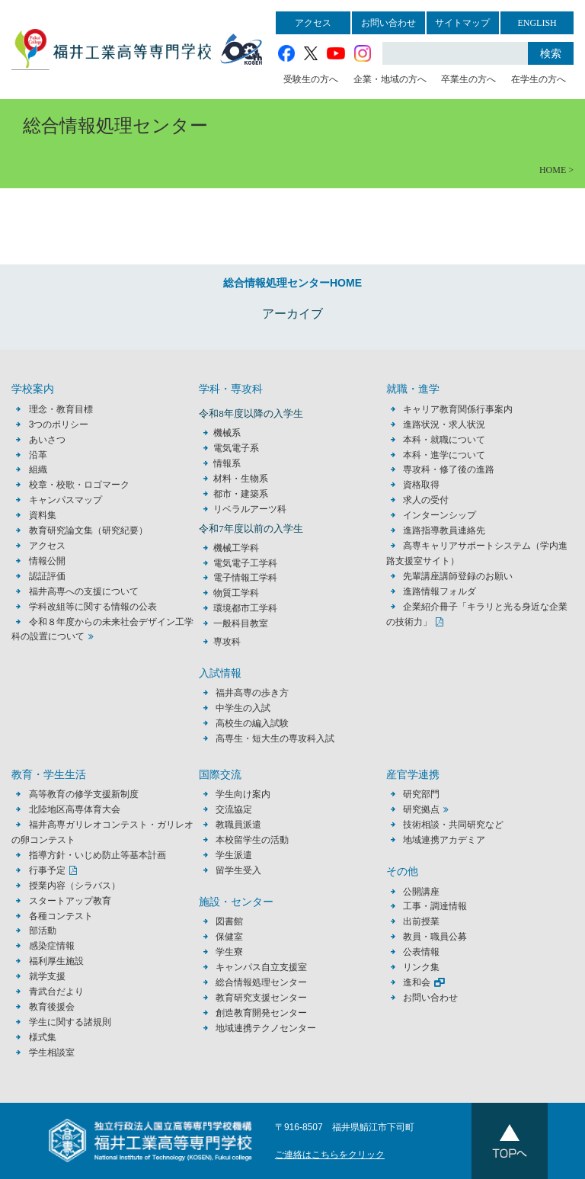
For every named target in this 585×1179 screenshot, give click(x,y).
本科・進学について (444, 455)
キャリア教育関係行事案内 (458, 409)
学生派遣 (234, 855)
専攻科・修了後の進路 (448, 469)
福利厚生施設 (56, 961)
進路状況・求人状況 (444, 424)
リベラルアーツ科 (249, 509)
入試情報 (220, 673)
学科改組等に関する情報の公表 (93, 606)
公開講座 (426, 891)
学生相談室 (52, 1052)
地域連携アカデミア (444, 840)
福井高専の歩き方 (252, 692)
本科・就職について (444, 439)
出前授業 (421, 921)
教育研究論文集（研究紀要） (88, 530)
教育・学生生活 (48, 774)
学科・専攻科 (231, 389)
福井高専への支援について (84, 591)
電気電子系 (236, 448)
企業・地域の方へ (390, 79)
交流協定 (234, 809)
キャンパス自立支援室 (261, 967)
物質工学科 (236, 593)
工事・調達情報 (435, 906)
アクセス (313, 23)
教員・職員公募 (435, 936)
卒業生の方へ (468, 79)
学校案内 (32, 389)
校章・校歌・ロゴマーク (79, 484)
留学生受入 (238, 870)
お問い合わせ (388, 23)
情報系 (227, 463)
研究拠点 (421, 809)
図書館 (229, 921)
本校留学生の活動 (252, 840)
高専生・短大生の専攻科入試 (275, 738)
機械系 (227, 433)
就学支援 (47, 976)
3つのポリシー (59, 424)
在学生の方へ (538, 79)
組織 (38, 469)
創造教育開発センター (261, 1013)
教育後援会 (52, 1006)
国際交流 (220, 774)
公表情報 (421, 952)
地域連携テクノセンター (266, 1028)
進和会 (416, 982)
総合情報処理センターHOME (292, 283)
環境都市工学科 (245, 608)
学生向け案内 (243, 794)
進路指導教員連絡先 (444, 530)
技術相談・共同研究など (453, 824)
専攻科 (227, 641)
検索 (550, 53)
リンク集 (421, 967)
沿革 (38, 455)
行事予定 (47, 870)
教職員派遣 (238, 824)
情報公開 (47, 561)
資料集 (42, 515)
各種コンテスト (61, 916)
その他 (402, 871)
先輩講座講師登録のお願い (458, 576)
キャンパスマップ (65, 500)
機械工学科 (236, 548)
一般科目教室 (240, 623)
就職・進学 (413, 389)
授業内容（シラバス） (74, 885)
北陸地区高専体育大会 (74, 809)
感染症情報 (52, 945)
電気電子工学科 (245, 563)
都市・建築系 (240, 494)
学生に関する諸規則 (70, 1022)
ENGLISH (536, 23)
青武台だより (56, 991)
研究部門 (421, 794)
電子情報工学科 (245, 577)
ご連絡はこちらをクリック (330, 1154)
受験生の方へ (310, 79)
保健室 (229, 936)
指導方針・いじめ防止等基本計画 (97, 855)
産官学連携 (413, 774)
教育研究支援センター (261, 997)
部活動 (42, 930)
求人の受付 (426, 500)
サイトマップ (462, 23)
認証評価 (47, 576)
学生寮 (229, 952)
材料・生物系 (240, 478)
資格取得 (421, 484)
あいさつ (47, 439)
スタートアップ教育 (70, 900)
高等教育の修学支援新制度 (84, 794)
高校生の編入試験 (252, 723)
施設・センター (236, 902)
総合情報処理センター (261, 982)
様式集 (42, 1037)
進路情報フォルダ (439, 591)
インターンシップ (439, 515)
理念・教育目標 (61, 409)
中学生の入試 (243, 708)
